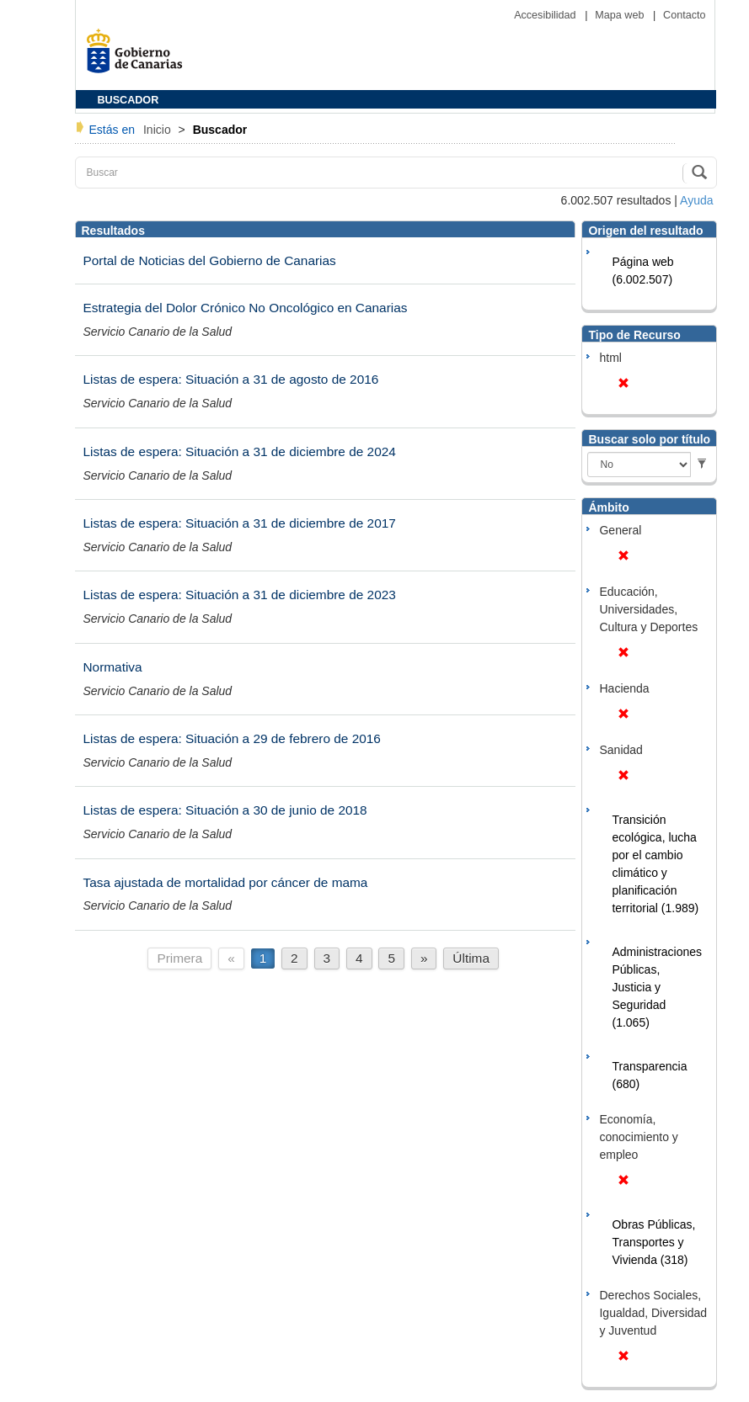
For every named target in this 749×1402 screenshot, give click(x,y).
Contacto (684, 15)
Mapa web (621, 15)
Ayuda (696, 200)
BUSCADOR (128, 100)
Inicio (158, 129)
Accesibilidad (546, 15)
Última (471, 958)
